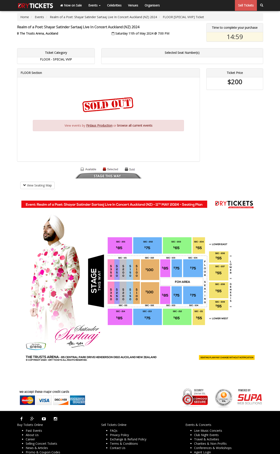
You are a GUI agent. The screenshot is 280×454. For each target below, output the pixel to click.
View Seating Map (37, 185)
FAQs (113, 431)
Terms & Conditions (124, 443)
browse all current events (134, 125)
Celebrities (114, 5)
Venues (133, 5)
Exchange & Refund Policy (128, 439)
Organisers (152, 5)
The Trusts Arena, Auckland (39, 33)
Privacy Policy (119, 435)
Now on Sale (71, 5)
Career (30, 439)
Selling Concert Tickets (41, 443)
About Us (32, 435)
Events (94, 5)
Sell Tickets (246, 5)
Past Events (34, 431)
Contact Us (117, 448)
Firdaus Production (99, 125)
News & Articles (37, 448)
